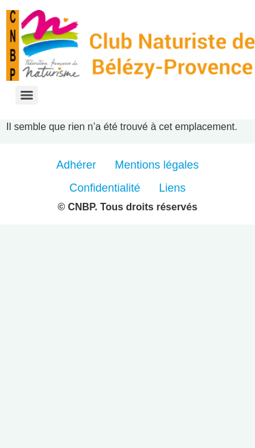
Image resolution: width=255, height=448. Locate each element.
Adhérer (76, 165)
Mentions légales (156, 165)
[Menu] (27, 95)
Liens (172, 188)
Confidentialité (104, 188)
